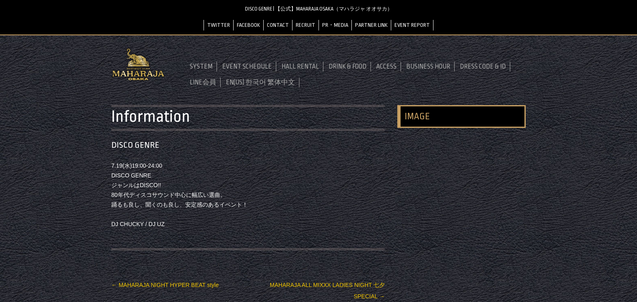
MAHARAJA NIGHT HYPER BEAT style (165, 285)
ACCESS (386, 66)
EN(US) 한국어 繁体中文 (260, 82)
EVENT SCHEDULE (247, 66)
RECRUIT (305, 25)
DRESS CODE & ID (483, 66)
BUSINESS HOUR (428, 66)
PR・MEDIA (335, 25)
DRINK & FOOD (347, 66)
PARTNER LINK (371, 25)
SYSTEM (201, 66)
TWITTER (218, 25)
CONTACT (278, 25)
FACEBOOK (248, 25)
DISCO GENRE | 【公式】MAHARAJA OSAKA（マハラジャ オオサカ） (318, 9)
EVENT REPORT (412, 25)
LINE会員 (203, 82)
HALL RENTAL (300, 66)
